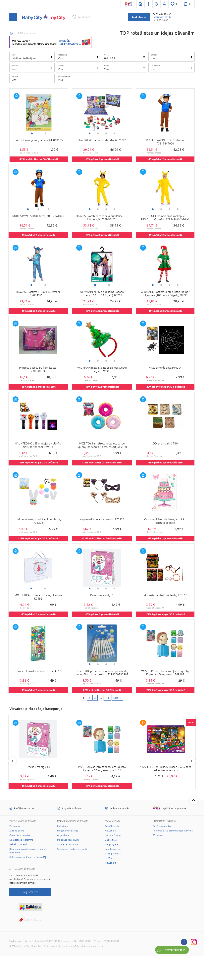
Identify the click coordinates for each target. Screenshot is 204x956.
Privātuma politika (162, 826)
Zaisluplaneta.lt (113, 853)
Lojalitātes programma (21, 839)
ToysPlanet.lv (112, 826)
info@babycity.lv (162, 17)
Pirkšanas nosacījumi (68, 839)
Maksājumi (62, 826)
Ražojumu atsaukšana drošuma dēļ (27, 857)
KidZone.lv (110, 830)
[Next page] (117, 698)
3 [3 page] (95, 697)
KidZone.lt (110, 862)
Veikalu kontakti (18, 844)
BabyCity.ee (111, 844)
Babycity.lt (111, 839)
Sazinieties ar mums (67, 844)
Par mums (14, 826)
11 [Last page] (107, 697)
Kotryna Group (113, 835)
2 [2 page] (89, 697)
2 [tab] (45, 133)
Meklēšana (139, 17)
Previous (12, 761)
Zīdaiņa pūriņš (16, 830)
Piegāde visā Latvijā (67, 830)
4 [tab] (114, 133)
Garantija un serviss (19, 835)
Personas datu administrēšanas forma (173, 830)
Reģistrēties (30, 892)
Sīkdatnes (158, 835)
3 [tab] (106, 133)
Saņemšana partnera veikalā (72, 849)
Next (192, 761)
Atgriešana (63, 835)
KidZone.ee (111, 858)
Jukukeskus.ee (113, 849)
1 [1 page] (83, 697)
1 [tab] (32, 133)
